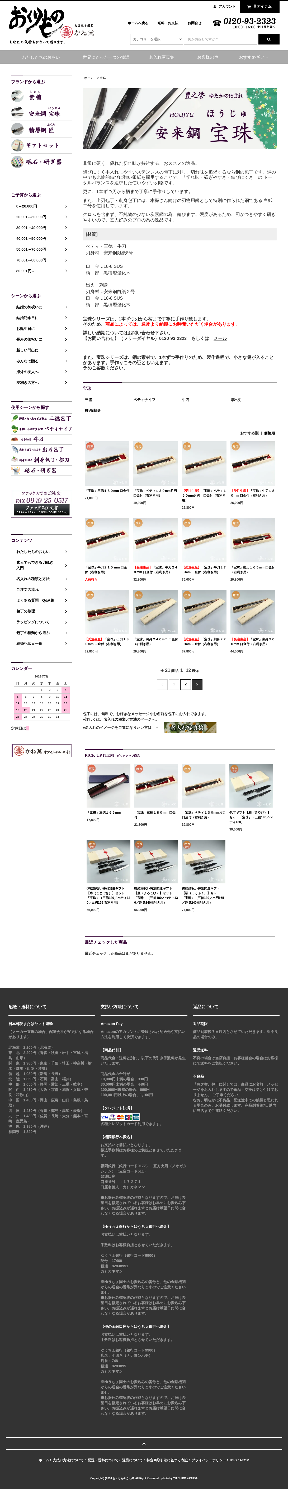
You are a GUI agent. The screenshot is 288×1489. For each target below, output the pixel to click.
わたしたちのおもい (41, 57)
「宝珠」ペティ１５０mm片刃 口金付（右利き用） (204, 495)
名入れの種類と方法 (120, 719)
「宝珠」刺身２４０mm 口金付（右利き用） (155, 641)
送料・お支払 (168, 23)
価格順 (269, 433)
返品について (132, 1460)
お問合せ (194, 23)
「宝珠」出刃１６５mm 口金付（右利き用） (252, 570)
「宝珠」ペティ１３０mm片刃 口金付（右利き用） (155, 493)
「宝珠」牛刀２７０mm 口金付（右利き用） (204, 570)
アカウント (227, 6)
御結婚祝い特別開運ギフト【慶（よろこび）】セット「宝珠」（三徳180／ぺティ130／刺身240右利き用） (156, 895)
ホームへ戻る (138, 23)
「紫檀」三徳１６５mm (104, 812)
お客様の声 (207, 57)
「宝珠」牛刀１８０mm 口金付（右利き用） (252, 493)
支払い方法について (68, 1460)
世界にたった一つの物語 (106, 57)
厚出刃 (236, 400)
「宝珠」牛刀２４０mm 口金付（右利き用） (155, 570)
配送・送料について (103, 1460)
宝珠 (103, 78)
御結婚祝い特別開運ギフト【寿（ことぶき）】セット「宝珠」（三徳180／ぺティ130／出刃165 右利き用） (108, 895)
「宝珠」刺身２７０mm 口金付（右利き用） (204, 641)
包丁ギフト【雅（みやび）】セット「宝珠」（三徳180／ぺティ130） (251, 817)
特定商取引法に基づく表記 (167, 1460)
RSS (233, 1460)
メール (220, 338)
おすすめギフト (253, 57)
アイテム (258, 6)
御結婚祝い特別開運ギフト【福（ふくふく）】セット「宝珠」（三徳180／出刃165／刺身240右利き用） (203, 895)
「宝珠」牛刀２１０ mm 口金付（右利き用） (106, 570)
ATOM (244, 1460)
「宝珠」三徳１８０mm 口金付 (107, 491)
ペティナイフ (144, 400)
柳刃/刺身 (93, 410)
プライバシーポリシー (209, 1460)
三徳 (88, 400)
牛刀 (185, 400)
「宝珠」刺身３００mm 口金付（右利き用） (252, 641)
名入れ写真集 (161, 57)
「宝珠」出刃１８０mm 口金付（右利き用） (107, 641)
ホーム (89, 78)
